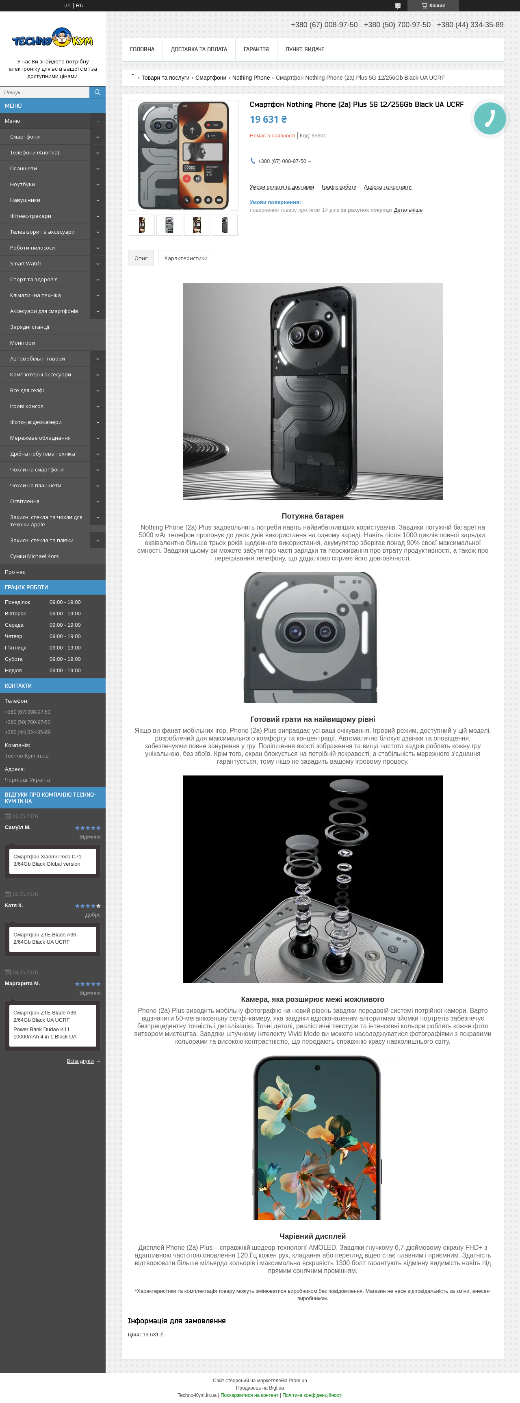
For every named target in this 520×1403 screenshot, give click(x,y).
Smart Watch (25, 263)
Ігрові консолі (27, 406)
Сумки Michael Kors (34, 556)
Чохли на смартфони (37, 469)
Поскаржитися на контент (249, 1395)
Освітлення (24, 501)
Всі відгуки (80, 1060)
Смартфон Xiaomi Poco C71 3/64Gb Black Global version (47, 860)
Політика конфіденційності (312, 1395)
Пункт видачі (305, 49)
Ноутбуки (22, 184)
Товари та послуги (165, 77)
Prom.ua (298, 1380)
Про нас (15, 572)
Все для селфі (27, 390)
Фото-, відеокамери (36, 422)
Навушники (25, 200)
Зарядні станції (29, 326)
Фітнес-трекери (30, 215)
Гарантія (256, 49)
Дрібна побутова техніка (42, 453)
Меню (12, 120)
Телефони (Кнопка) (34, 152)
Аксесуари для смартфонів (44, 311)
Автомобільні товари (37, 358)
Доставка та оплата (199, 49)
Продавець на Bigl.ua (260, 1388)
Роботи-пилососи (32, 247)
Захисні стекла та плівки (42, 540)
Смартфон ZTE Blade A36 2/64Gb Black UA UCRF (44, 938)
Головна (142, 49)
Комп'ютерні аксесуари (40, 374)
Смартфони (25, 136)
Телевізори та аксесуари (42, 231)
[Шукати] (97, 92)
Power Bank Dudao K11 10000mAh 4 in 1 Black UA (44, 1033)
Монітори (22, 342)
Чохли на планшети (35, 485)
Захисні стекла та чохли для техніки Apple (46, 520)
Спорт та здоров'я (34, 279)
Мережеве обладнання (40, 437)
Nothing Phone (251, 77)
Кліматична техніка (35, 295)
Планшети (23, 168)
